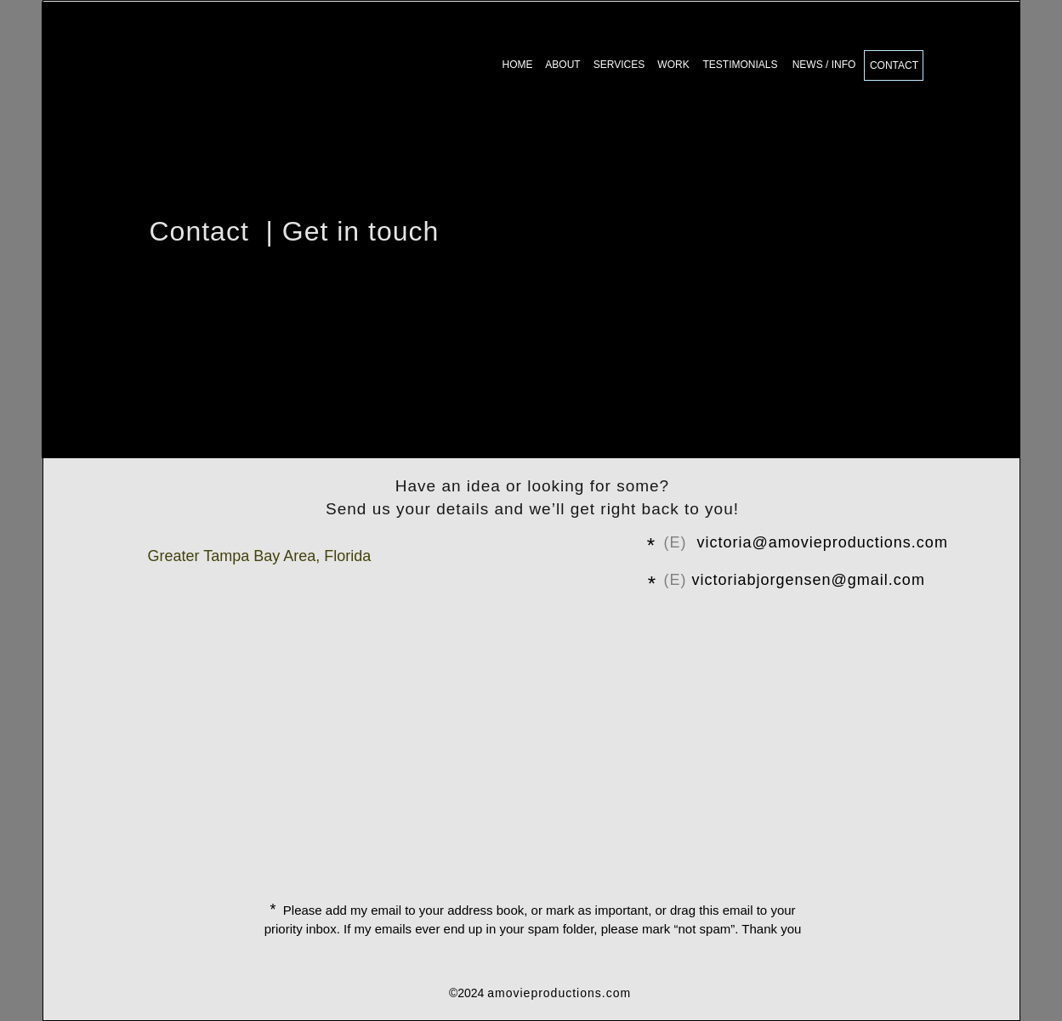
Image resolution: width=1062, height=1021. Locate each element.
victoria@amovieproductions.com (822, 542)
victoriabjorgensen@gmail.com (808, 579)
